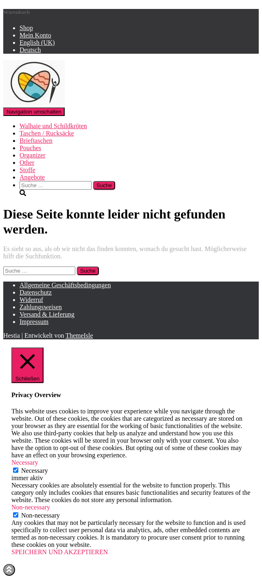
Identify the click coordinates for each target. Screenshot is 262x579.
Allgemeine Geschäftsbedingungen (65, 285)
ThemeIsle (79, 335)
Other (27, 162)
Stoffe (27, 169)
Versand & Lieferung (47, 314)
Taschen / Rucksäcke (47, 133)
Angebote (32, 177)
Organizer (33, 155)
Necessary (34, 470)
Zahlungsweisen (41, 307)
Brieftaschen (36, 140)
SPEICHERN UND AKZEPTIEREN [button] (59, 551)
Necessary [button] (24, 462)
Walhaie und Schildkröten (53, 125)
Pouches (30, 147)
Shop (26, 27)
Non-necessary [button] (30, 507)
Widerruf (31, 299)
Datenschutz (36, 292)
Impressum (34, 321)
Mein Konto (35, 35)
